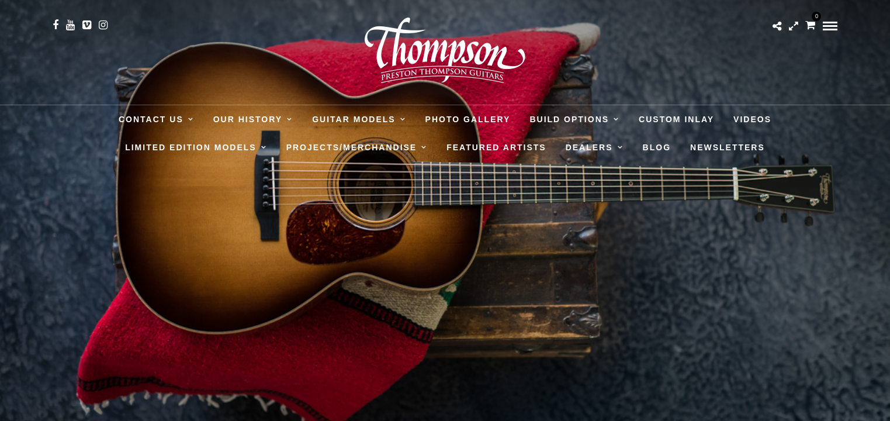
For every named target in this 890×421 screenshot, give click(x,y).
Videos (752, 119)
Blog (657, 147)
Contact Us (151, 119)
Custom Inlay (676, 119)
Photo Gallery (468, 119)
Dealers (589, 147)
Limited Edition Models (190, 147)
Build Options (569, 119)
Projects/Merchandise (351, 147)
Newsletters (727, 147)
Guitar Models (353, 119)
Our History (247, 119)
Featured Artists (496, 147)
